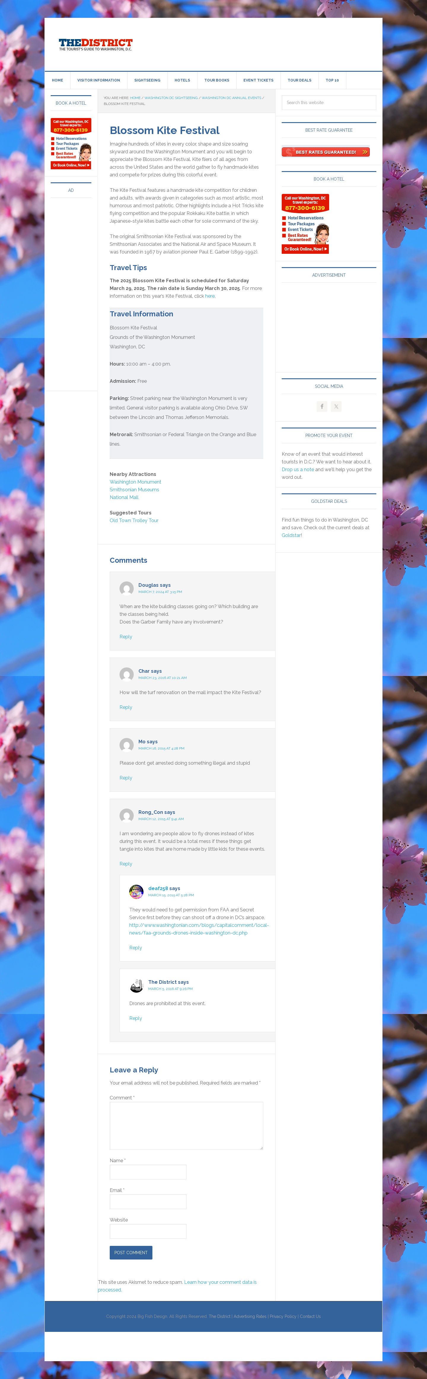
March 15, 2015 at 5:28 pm (171, 895)
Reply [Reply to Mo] (126, 778)
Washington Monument (135, 482)
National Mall (124, 497)
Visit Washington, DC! (95, 43)
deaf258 (158, 888)
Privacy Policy (283, 1316)
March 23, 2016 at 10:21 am (162, 678)
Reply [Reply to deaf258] (135, 948)
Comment (122, 1098)
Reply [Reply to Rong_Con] (126, 864)
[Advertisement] (262, 43)
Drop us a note (298, 469)
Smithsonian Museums (134, 489)
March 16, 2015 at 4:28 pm (161, 748)
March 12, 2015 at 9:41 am (161, 819)
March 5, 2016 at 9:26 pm (170, 989)
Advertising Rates (250, 1316)
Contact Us (310, 1316)
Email (117, 1190)
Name (118, 1160)
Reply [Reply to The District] (135, 1018)
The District (219, 1316)
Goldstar (291, 535)
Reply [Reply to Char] (126, 707)
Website (119, 1220)
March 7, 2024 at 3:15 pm (160, 592)
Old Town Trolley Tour (134, 520)
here (210, 296)
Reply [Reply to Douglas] (126, 637)
